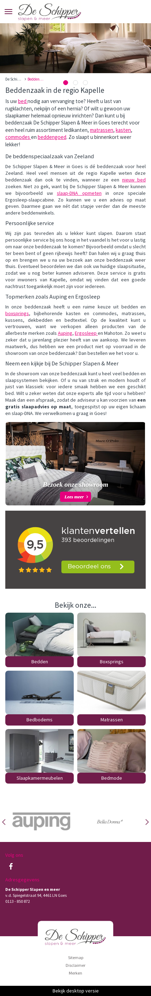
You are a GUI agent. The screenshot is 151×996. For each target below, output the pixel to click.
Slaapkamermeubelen (40, 778)
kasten (123, 130)
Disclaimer (75, 965)
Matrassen (112, 719)
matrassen (101, 130)
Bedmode (111, 778)
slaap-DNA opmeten (79, 193)
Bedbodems (39, 719)
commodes (18, 137)
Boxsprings (111, 661)
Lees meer (74, 496)
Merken (75, 973)
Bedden (39, 661)
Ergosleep (86, 333)
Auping (65, 333)
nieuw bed (134, 180)
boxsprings (17, 313)
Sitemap (75, 957)
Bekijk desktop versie (76, 991)
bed (23, 101)
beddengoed (52, 137)
